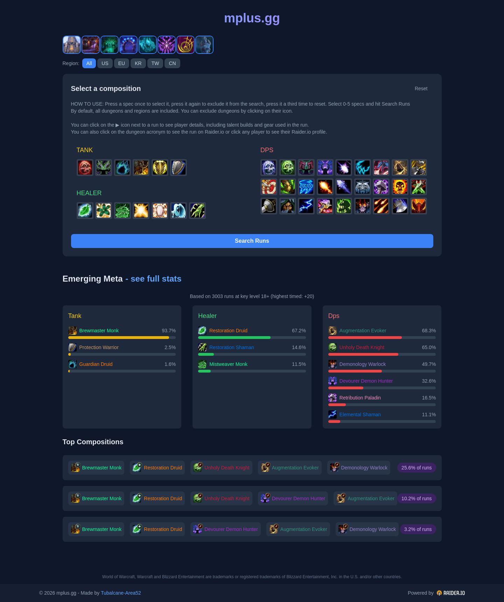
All (89, 63)
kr (138, 63)
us (105, 63)
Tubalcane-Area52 (121, 593)
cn (172, 63)
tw (155, 63)
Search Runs (252, 241)
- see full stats (154, 278)
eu (121, 63)
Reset (421, 88)
